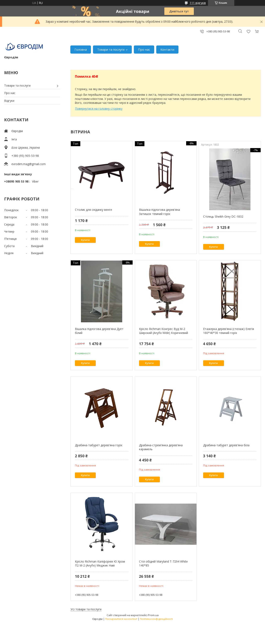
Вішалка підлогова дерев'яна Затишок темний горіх (159, 212)
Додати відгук (248, 31)
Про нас (144, 49)
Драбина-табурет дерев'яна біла (226, 445)
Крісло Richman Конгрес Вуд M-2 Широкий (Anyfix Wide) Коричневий (163, 331)
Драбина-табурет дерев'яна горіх (98, 445)
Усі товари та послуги (86, 609)
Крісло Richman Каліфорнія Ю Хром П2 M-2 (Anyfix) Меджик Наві (100, 563)
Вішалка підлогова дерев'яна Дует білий (99, 331)
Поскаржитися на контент (121, 619)
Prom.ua (153, 615)
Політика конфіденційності (156, 619)
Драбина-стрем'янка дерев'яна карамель (161, 447)
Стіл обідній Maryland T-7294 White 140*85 (163, 563)
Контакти (167, 49)
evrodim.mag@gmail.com (28, 164)
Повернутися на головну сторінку (98, 108)
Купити (85, 240)
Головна (80, 49)
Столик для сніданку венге (93, 210)
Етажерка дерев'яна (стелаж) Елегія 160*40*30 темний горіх (228, 331)
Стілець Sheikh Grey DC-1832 (223, 216)
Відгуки (9, 101)
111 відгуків (198, 3)
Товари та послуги (111, 49)
